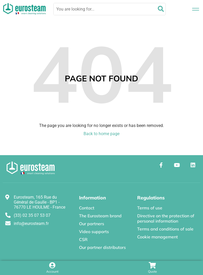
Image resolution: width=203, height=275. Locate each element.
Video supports (94, 231)
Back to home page (101, 133)
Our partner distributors (102, 247)
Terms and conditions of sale (165, 229)
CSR (83, 239)
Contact (86, 207)
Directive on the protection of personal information (165, 218)
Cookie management (157, 236)
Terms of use (149, 207)
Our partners (91, 223)
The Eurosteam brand (100, 215)
